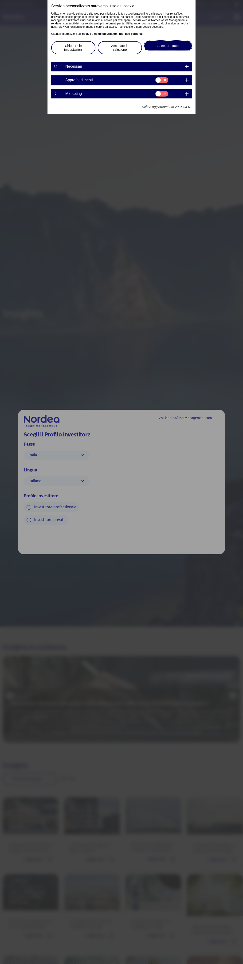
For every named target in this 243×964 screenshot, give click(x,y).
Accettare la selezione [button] (120, 47)
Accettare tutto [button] (168, 46)
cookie (86, 33)
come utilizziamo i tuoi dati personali (118, 33)
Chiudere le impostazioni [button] (73, 47)
